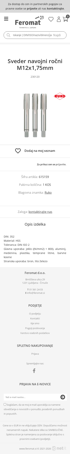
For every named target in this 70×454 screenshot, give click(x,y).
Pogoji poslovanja (35, 328)
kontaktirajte (55, 8)
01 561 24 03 (36, 289)
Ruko (48, 192)
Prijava (59, 19)
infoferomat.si (36, 293)
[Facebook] (35, 371)
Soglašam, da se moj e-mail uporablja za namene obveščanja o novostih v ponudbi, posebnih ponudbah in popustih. (34, 409)
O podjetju (35, 313)
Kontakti (35, 318)
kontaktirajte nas (40, 212)
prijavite (32, 8)
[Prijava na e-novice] (62, 397)
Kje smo (35, 323)
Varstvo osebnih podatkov (35, 333)
